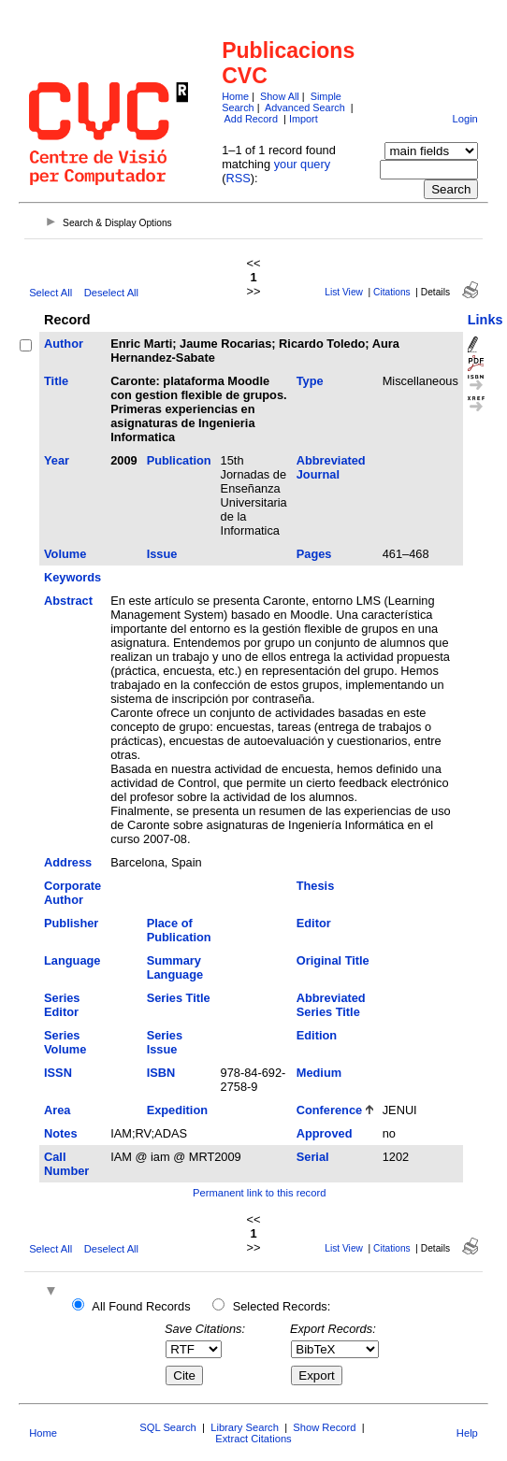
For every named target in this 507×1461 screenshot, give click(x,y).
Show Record (324, 1427)
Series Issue (164, 1042)
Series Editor (62, 1005)
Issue (162, 554)
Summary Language (175, 967)
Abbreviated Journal (331, 467)
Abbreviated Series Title (331, 1005)
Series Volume (65, 1042)
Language (72, 960)
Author (63, 344)
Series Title (178, 998)
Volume (65, 554)
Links (485, 319)
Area (57, 1110)
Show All (279, 96)
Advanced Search (305, 107)
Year (56, 460)
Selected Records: (282, 1306)
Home (235, 96)
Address (68, 862)
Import (303, 118)
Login (464, 118)
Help (467, 1433)
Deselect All (111, 292)
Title (56, 381)
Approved (325, 1133)
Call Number (66, 1164)
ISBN (161, 1073)
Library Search (244, 1427)
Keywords (72, 577)
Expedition (177, 1110)
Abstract (68, 601)
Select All (50, 292)
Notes (61, 1133)
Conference (329, 1110)
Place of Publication (179, 930)
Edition (317, 1035)
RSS (237, 178)
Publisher (71, 923)
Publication (179, 460)
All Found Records (141, 1306)
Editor (314, 923)
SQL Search (167, 1427)
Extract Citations (253, 1438)
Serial (313, 1157)
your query (302, 164)
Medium (319, 1073)
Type (310, 381)
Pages (314, 554)
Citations (392, 292)
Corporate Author (72, 893)
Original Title (333, 960)
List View (344, 292)
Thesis (316, 886)
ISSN (58, 1073)
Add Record (251, 118)
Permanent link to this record (259, 1192)
